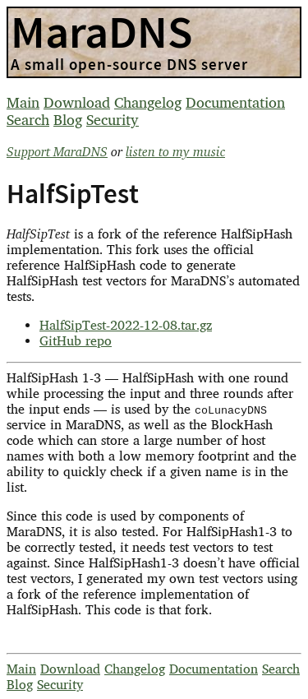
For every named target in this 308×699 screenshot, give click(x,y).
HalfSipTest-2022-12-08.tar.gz (125, 325)
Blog (67, 119)
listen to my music (175, 152)
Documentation (235, 102)
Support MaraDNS (57, 152)
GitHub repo (75, 341)
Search (28, 119)
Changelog (148, 102)
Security (112, 119)
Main (23, 102)
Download (77, 102)
